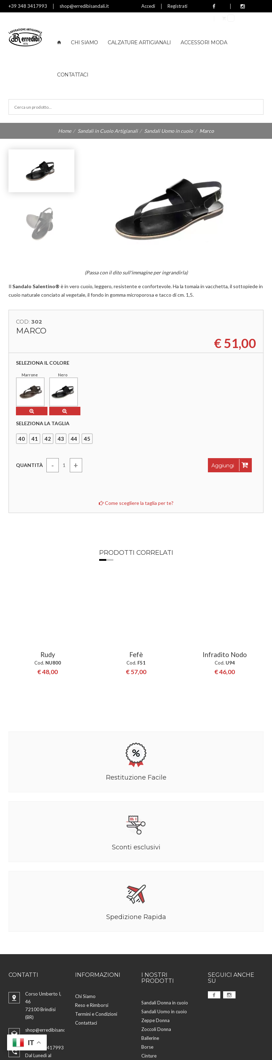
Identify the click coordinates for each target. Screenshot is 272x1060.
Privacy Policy (128, 1038)
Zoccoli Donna (156, 956)
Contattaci (72, 75)
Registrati (177, 6)
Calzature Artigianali (139, 42)
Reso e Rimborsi (91, 932)
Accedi (148, 6)
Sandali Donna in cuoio (164, 929)
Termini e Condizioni (96, 941)
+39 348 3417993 (27, 6)
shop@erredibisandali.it (84, 6)
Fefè (136, 576)
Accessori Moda (204, 42)
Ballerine (150, 965)
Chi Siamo (84, 42)
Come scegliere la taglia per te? (136, 501)
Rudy (47, 576)
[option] (47, 585)
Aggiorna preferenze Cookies (74, 1047)
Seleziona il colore (42, 363)
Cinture (149, 982)
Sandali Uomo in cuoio (168, 131)
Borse (147, 973)
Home (64, 131)
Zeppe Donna (155, 947)
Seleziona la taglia (42, 421)
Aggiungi (229, 463)
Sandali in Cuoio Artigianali (108, 131)
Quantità (29, 463)
